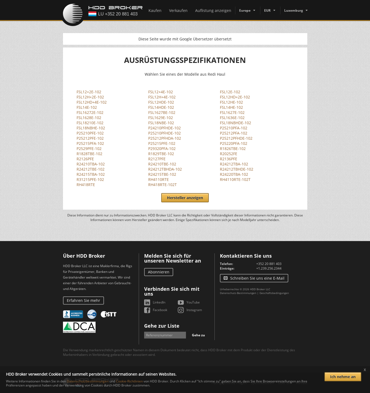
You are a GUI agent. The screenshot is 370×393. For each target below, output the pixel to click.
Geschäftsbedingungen (274, 293)
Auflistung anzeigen (213, 10)
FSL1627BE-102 (161, 112)
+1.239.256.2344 (269, 268)
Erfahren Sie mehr (83, 300)
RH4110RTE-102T (235, 179)
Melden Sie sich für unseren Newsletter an (172, 258)
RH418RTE (86, 184)
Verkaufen (178, 10)
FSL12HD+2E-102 (235, 97)
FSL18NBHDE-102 (235, 122)
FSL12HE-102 (231, 102)
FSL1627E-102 (232, 112)
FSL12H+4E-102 (162, 97)
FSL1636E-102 (232, 117)
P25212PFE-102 (90, 138)
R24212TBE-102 (91, 169)
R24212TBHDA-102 (165, 169)
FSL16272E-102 (90, 112)
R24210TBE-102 (162, 164)
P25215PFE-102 (161, 143)
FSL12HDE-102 (161, 102)
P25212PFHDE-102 (236, 138)
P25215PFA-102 (90, 143)
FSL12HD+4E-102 (92, 102)
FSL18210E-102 (90, 122)
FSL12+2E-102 (89, 91)
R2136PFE (228, 158)
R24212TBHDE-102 (236, 169)
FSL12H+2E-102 (90, 97)
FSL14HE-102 (231, 107)
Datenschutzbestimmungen (88, 381)
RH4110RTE (158, 179)
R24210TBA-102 (91, 164)
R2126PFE (85, 158)
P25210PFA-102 (233, 127)
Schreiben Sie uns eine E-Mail (257, 278)
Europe (245, 10)
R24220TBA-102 (234, 174)
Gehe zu (198, 335)
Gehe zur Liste (161, 325)
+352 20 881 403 (269, 263)
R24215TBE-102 (162, 174)
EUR (267, 10)
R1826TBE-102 (233, 148)
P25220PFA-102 (233, 143)
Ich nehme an (343, 376)
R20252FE (228, 153)
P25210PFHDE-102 (164, 133)
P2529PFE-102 (89, 148)
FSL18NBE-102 (161, 122)
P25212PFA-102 (233, 133)
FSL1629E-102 (160, 117)
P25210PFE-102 (90, 133)
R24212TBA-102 (234, 164)
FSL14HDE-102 (161, 107)
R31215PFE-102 (90, 179)
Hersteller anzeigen (185, 197)
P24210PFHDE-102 (164, 127)
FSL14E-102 (87, 107)
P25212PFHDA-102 (164, 138)
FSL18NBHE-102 (91, 127)
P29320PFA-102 (162, 148)
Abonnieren (158, 271)
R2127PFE (157, 158)
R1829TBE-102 (161, 153)
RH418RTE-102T (162, 184)
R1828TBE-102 (89, 153)
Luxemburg (293, 10)
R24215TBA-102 (91, 174)
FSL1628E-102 (89, 117)
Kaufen (155, 10)
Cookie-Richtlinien (129, 381)
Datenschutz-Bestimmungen (238, 293)
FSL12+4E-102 (160, 91)
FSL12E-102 (230, 91)
